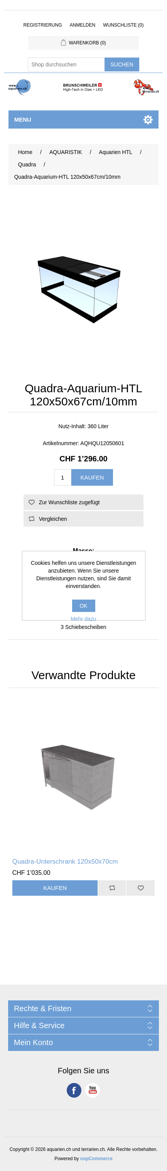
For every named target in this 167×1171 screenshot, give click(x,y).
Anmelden (82, 25)
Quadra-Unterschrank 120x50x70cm (65, 861)
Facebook (74, 1090)
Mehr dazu (83, 619)
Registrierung (42, 25)
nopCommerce (96, 1158)
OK (83, 606)
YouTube (92, 1090)
